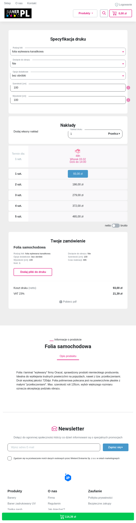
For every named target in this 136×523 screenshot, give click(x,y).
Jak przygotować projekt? (103, 450)
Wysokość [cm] (19, 96)
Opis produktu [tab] (68, 284)
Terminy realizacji (98, 456)
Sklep (7, 3)
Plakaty (12, 472)
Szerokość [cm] (19, 83)
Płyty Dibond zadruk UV (22, 449)
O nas (19, 3)
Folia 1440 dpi (16, 455)
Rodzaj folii (18, 48)
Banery (12, 425)
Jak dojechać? (56, 437)
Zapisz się (115, 375)
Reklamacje (95, 474)
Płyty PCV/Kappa (18, 443)
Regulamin (54, 431)
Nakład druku (76, 129)
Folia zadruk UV (17, 460)
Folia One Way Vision (20, 466)
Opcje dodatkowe (20, 72)
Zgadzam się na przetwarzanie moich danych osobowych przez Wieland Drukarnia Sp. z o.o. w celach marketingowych (67, 386)
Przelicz (114, 133)
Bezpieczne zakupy (99, 431)
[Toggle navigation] (104, 13)
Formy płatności (97, 462)
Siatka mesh (15, 437)
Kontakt (31, 3)
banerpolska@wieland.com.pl (25, 501)
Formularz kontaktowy (61, 450)
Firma (51, 425)
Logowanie (123, 5)
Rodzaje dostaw (97, 468)
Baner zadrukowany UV (22, 431)
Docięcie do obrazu (21, 60)
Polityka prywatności (100, 425)
